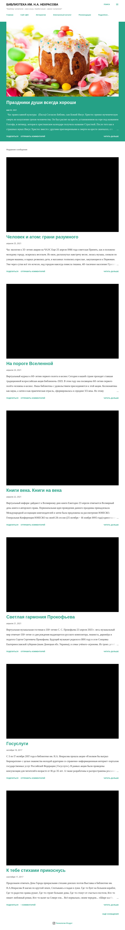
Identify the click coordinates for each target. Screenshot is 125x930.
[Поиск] (107, 4)
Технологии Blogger (62, 923)
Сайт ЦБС (25, 15)
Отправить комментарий (33, 136)
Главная (9, 15)
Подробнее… (103, 15)
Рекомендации (85, 15)
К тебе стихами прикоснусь (36, 870)
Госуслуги (17, 743)
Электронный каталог (62, 15)
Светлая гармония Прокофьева (40, 617)
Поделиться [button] (12, 136)
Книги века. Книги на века (34, 490)
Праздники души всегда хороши (41, 102)
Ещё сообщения (111, 914)
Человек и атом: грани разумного (42, 237)
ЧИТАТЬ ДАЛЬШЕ (111, 136)
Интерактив (41, 15)
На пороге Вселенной (29, 363)
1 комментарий (28, 905)
